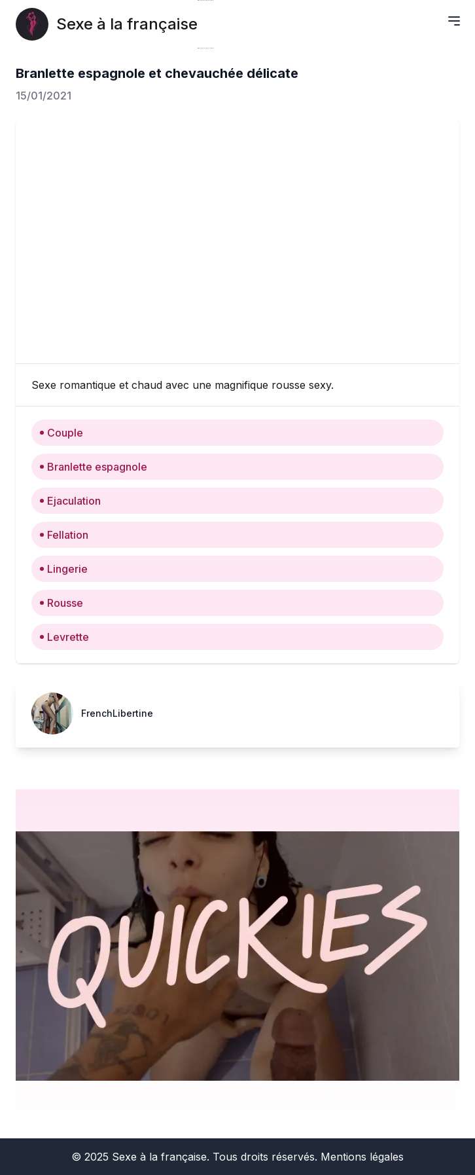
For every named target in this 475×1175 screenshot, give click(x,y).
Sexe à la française (127, 23)
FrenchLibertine (117, 713)
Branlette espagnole (93, 466)
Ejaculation (70, 500)
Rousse (61, 602)
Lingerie (63, 568)
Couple (61, 432)
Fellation (63, 534)
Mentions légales (362, 1156)
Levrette (64, 636)
